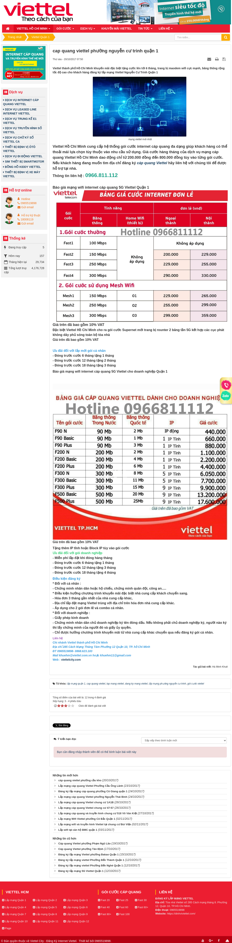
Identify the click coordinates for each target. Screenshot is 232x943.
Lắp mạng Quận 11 (45, 920)
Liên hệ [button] (166, 30)
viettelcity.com (71, 659)
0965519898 (27, 203)
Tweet (56, 725)
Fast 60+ (141, 906)
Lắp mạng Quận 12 (76, 920)
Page (6, 927)
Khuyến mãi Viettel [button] (116, 28)
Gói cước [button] (65, 30)
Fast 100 (123, 912)
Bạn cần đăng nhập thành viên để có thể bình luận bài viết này (96, 750)
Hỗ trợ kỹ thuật (30, 215)
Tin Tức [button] (145, 30)
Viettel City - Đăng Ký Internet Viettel (53, 939)
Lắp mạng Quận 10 (15, 920)
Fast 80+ (104, 912)
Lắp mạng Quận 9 (75, 912)
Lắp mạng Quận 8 (45, 912)
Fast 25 (122, 898)
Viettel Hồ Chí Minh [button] (33, 30)
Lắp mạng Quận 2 (45, 898)
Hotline (25, 199)
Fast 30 (141, 898)
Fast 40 (104, 906)
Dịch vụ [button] (87, 30)
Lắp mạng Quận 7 (14, 912)
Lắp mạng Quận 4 (14, 906)
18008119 (25, 219)
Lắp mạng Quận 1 (14, 898)
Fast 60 (122, 906)
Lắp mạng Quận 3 (75, 898)
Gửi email (25, 207)
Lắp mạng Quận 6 (75, 906)
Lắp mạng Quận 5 (45, 906)
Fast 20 (104, 898)
